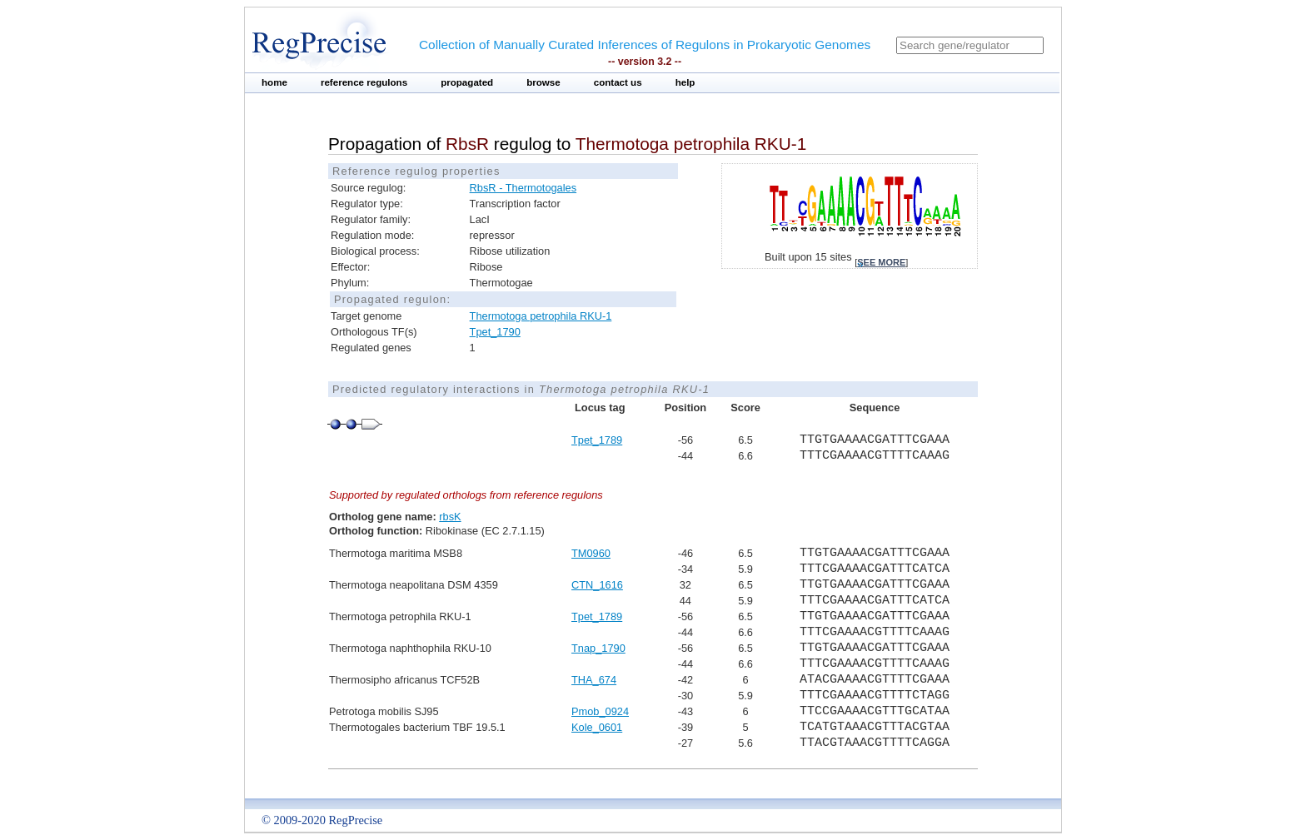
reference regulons (364, 82)
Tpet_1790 (495, 332)
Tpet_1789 (596, 440)
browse (543, 82)
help (685, 82)
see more (881, 262)
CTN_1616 (597, 585)
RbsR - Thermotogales (523, 187)
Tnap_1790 (598, 648)
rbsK (450, 516)
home (274, 82)
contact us (618, 82)
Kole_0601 (596, 727)
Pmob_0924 (600, 711)
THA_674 (593, 679)
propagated (467, 82)
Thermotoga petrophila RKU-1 (541, 316)
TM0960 (591, 553)
